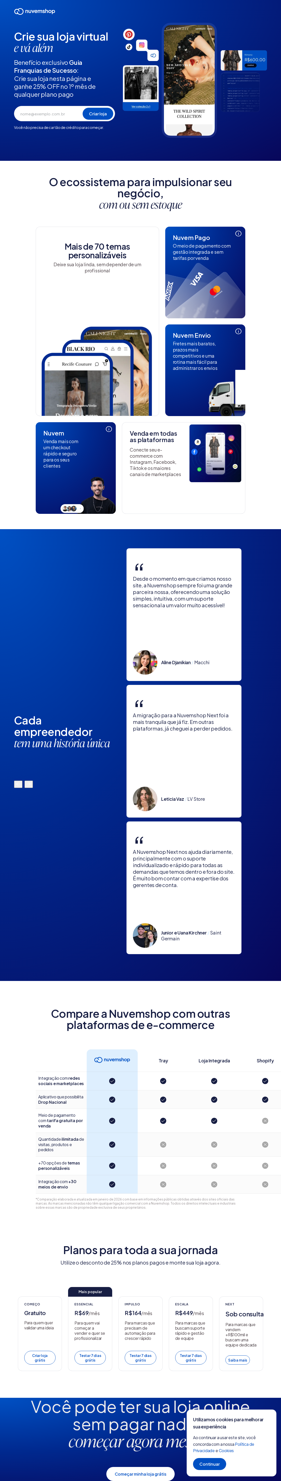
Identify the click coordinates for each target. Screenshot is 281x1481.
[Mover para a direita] (28, 784)
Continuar (209, 1464)
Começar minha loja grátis (141, 1474)
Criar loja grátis (40, 1357)
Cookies (226, 1450)
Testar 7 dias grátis (90, 1357)
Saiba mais (237, 1360)
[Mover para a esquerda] (18, 784)
